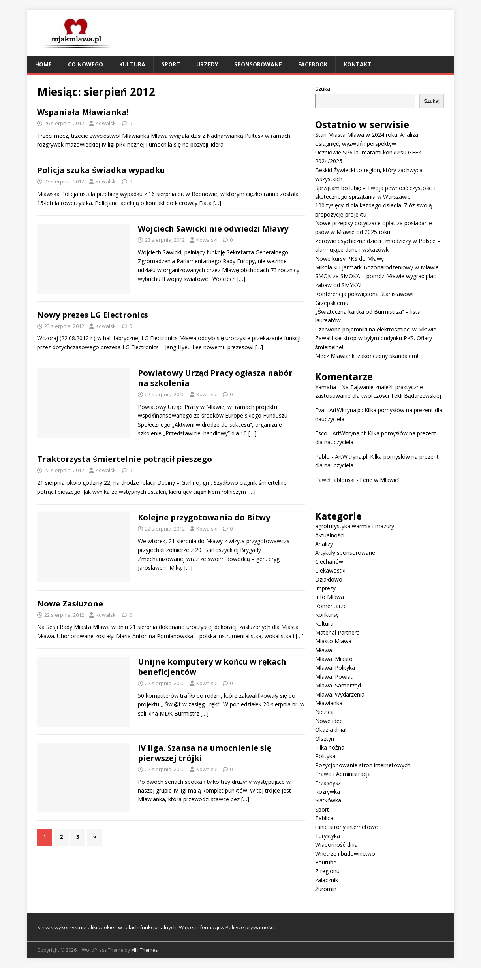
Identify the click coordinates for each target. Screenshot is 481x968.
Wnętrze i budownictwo (345, 853)
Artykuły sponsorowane (345, 552)
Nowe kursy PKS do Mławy (349, 258)
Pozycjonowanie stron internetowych (362, 765)
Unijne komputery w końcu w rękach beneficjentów (212, 666)
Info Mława (329, 597)
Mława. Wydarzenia (340, 694)
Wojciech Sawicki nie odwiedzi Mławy (213, 228)
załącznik (326, 880)
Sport (171, 64)
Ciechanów (329, 561)
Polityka (325, 756)
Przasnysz (328, 783)
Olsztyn (324, 738)
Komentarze (331, 606)
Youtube (325, 862)
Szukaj (323, 88)
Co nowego (85, 64)
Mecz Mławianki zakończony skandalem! (366, 356)
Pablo (322, 456)
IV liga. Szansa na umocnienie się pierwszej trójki (204, 752)
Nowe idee (329, 721)
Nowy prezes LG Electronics (92, 314)
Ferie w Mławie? (380, 480)
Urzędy (207, 64)
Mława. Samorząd (338, 685)
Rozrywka (327, 791)
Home (43, 64)
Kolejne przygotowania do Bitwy (204, 517)
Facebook (312, 64)
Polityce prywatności (249, 927)
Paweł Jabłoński (335, 480)
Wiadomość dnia (336, 844)
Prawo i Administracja (343, 774)
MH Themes (144, 950)
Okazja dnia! (330, 729)
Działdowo (328, 579)
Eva (319, 410)
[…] (217, 203)
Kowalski (106, 123)
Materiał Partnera (337, 632)
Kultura (132, 64)
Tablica (324, 818)
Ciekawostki (330, 570)
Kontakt (357, 64)
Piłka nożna (329, 747)
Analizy (324, 544)
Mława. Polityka (335, 667)
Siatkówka (328, 800)
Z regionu (327, 871)
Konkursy (327, 614)
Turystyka (327, 836)
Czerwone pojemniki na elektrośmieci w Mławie (375, 329)
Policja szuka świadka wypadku (101, 170)
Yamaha (325, 387)
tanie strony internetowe (346, 827)
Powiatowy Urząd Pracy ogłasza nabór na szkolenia (215, 377)
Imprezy (325, 588)
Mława (323, 650)
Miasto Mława (333, 641)
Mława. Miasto (334, 659)
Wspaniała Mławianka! (83, 112)
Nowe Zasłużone (70, 603)
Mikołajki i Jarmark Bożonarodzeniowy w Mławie (377, 267)
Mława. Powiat (334, 676)
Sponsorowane (258, 64)
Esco (321, 433)
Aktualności (329, 535)
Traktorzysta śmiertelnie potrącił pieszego (124, 459)
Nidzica (324, 712)
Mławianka (328, 703)
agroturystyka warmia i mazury (354, 526)
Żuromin (326, 889)
